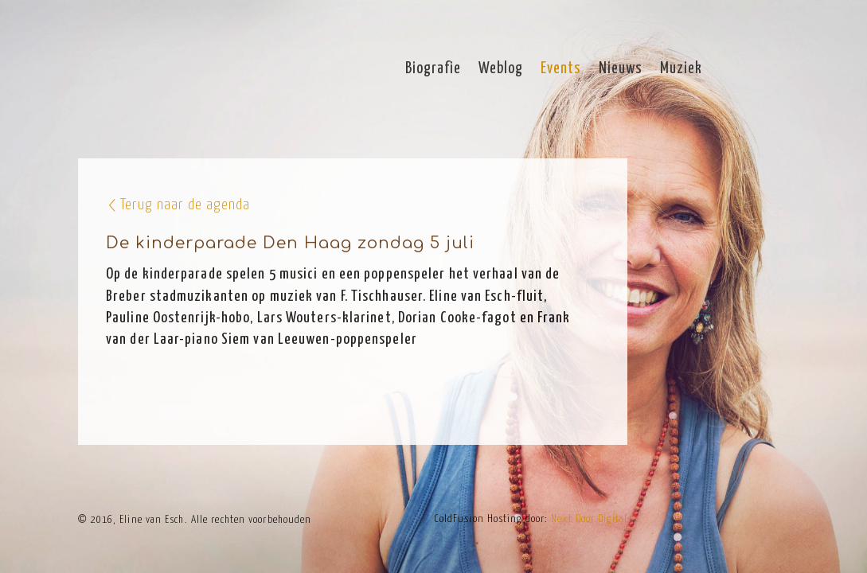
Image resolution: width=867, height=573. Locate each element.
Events (561, 68)
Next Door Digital (589, 519)
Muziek (681, 68)
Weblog (500, 68)
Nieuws (620, 68)
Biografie (433, 68)
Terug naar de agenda (185, 204)
